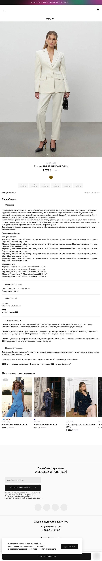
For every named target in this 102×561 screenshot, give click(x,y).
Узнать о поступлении (46, 556)
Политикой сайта (49, 549)
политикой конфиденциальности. (29, 498)
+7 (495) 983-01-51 (51, 526)
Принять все (69, 546)
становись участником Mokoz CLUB (49, 2)
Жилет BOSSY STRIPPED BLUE (17, 424)
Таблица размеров (92, 193)
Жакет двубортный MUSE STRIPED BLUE (80, 426)
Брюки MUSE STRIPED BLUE (49, 424)
